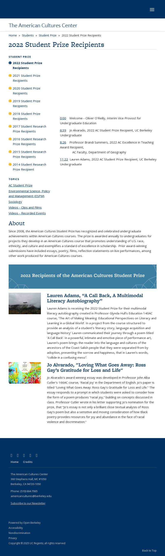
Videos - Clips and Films (25, 207)
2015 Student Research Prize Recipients (29, 154)
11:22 (64, 159)
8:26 (63, 142)
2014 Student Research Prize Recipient (29, 166)
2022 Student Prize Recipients (27, 65)
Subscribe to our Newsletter (28, 503)
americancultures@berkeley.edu (31, 496)
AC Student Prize (20, 185)
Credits (27, 462)
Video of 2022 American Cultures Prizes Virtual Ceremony (108, 85)
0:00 (63, 118)
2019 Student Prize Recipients (26, 103)
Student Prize (48, 35)
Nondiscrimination (19, 533)
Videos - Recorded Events (27, 213)
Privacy (13, 538)
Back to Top (149, 550)
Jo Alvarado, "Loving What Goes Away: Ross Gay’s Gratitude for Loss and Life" (96, 367)
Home (13, 35)
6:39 (63, 130)
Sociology (15, 202)
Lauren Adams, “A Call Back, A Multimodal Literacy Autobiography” (95, 298)
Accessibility (16, 528)
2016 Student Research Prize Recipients (29, 141)
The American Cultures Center (43, 25)
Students (28, 35)
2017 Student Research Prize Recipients (29, 128)
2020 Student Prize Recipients (26, 90)
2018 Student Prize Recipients (26, 116)
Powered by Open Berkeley (24, 522)
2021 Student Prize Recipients (26, 77)
